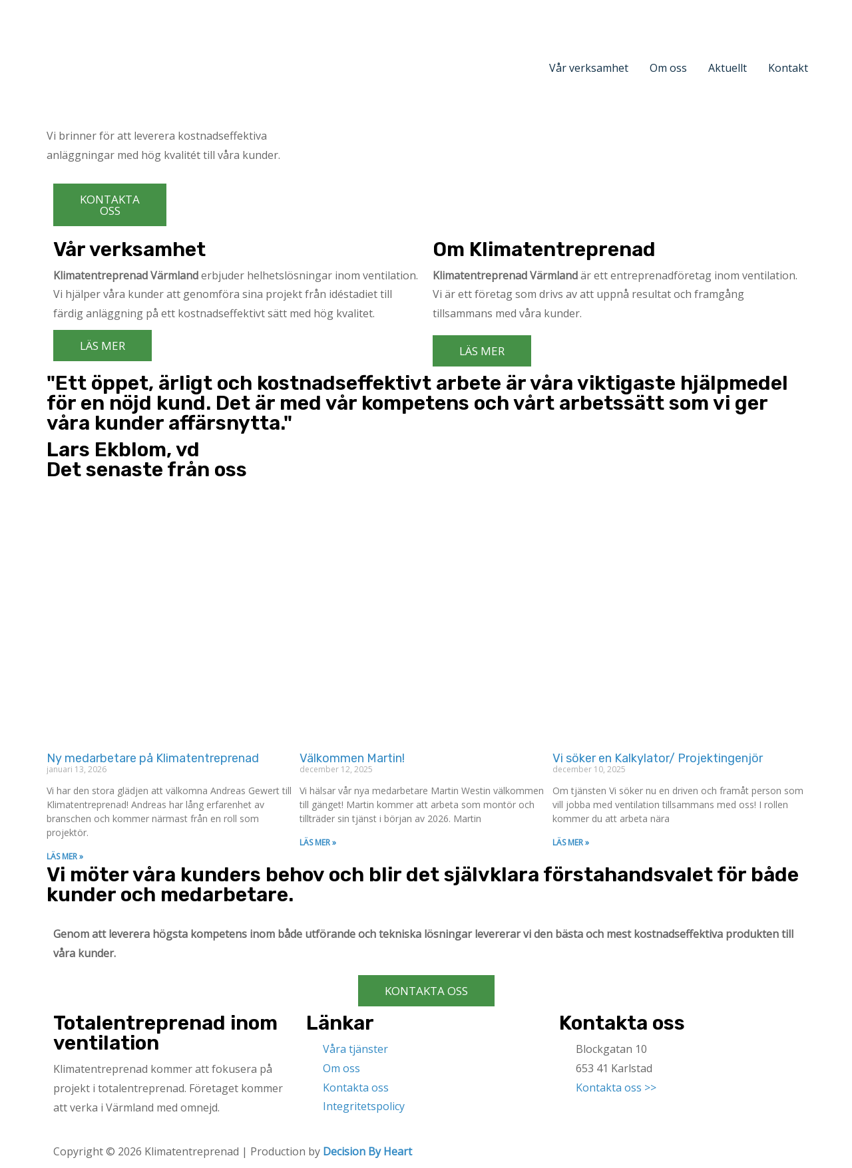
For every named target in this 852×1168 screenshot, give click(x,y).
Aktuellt (727, 68)
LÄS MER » (65, 856)
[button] (109, 205)
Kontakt (788, 68)
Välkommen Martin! (352, 758)
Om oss (668, 68)
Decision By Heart (367, 1151)
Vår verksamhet (588, 68)
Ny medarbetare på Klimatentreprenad (153, 758)
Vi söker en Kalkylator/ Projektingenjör (657, 758)
